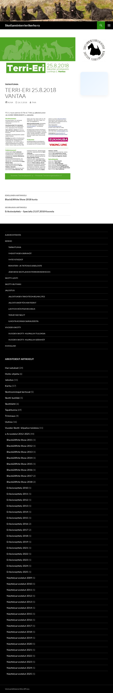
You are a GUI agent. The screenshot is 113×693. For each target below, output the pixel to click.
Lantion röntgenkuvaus (21, 309)
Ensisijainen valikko (109, 25)
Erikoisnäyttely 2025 (17, 571)
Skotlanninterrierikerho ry (22, 25)
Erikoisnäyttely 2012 (17, 499)
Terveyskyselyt (16, 315)
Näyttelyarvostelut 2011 (19, 589)
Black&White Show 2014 (19, 457)
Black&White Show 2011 (19, 439)
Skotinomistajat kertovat (17, 391)
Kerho (8, 241)
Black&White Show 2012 (19, 445)
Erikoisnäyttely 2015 (17, 517)
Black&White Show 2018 (19, 481)
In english (10, 346)
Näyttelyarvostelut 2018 (19, 631)
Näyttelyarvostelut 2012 (19, 595)
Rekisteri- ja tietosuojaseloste (25, 265)
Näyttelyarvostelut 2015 (19, 613)
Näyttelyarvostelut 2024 (19, 667)
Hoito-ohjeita (12, 373)
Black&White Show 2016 (19, 469)
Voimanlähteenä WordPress (17, 689)
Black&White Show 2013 (19, 451)
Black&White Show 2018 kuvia (37, 197)
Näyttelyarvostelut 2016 (19, 619)
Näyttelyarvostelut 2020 (19, 643)
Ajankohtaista (13, 235)
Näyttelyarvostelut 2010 (19, 583)
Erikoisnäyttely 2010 (17, 487)
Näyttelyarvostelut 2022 (19, 655)
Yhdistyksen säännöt (20, 253)
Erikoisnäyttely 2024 (17, 565)
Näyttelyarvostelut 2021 (19, 649)
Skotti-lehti (11, 278)
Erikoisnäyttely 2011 (17, 493)
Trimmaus (10, 415)
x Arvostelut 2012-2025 (17, 433)
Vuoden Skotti (13, 327)
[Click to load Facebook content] (94, 83)
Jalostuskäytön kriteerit (22, 302)
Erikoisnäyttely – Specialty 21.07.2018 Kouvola (37, 209)
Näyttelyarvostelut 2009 (19, 577)
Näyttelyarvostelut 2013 (19, 601)
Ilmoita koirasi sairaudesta (23, 321)
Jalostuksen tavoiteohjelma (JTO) (26, 296)
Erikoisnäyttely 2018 (17, 535)
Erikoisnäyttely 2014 (17, 511)
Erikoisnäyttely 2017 (17, 529)
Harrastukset (12, 367)
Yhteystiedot (15, 259)
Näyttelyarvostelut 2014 (19, 607)
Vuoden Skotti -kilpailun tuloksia (26, 333)
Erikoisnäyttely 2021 (17, 547)
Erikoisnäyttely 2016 (17, 523)
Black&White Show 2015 (19, 463)
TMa (34, 102)
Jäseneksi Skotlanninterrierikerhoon (29, 272)
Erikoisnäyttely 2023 (17, 559)
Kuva (10, 102)
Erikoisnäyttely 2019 (17, 541)
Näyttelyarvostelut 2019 (19, 637)
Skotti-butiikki (13, 284)
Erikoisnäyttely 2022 (17, 553)
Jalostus (10, 290)
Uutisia (8, 421)
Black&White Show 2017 (19, 475)
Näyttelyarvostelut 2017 (19, 625)
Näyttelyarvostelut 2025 (19, 673)
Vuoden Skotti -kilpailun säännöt (26, 339)
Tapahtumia (11, 84)
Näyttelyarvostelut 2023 (19, 661)
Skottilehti (10, 403)
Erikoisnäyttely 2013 (17, 505)
